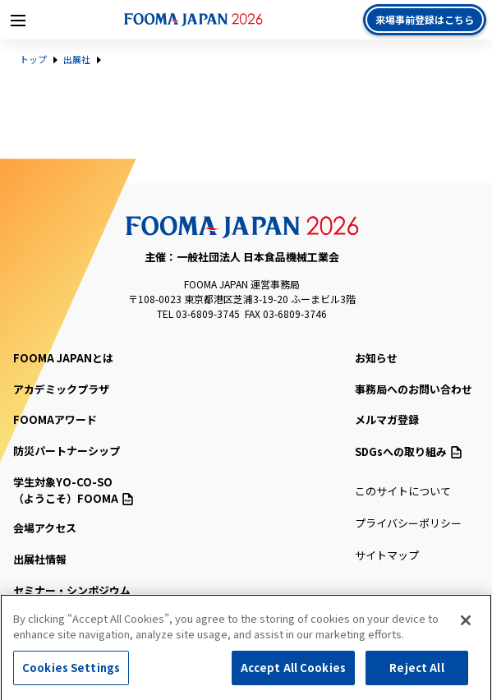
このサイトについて (403, 491)
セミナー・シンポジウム (72, 590)
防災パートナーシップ (66, 450)
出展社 (76, 59)
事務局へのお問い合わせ (413, 389)
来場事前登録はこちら (424, 19)
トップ (33, 59)
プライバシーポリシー (408, 523)
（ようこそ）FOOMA (132, 490)
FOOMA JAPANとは (63, 358)
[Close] (466, 628)
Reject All (416, 675)
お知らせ (376, 358)
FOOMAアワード (55, 419)
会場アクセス (44, 528)
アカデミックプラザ (61, 389)
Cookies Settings (71, 675)
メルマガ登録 (387, 419)
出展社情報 (40, 559)
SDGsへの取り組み (408, 451)
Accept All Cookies (293, 675)
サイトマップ (387, 555)
